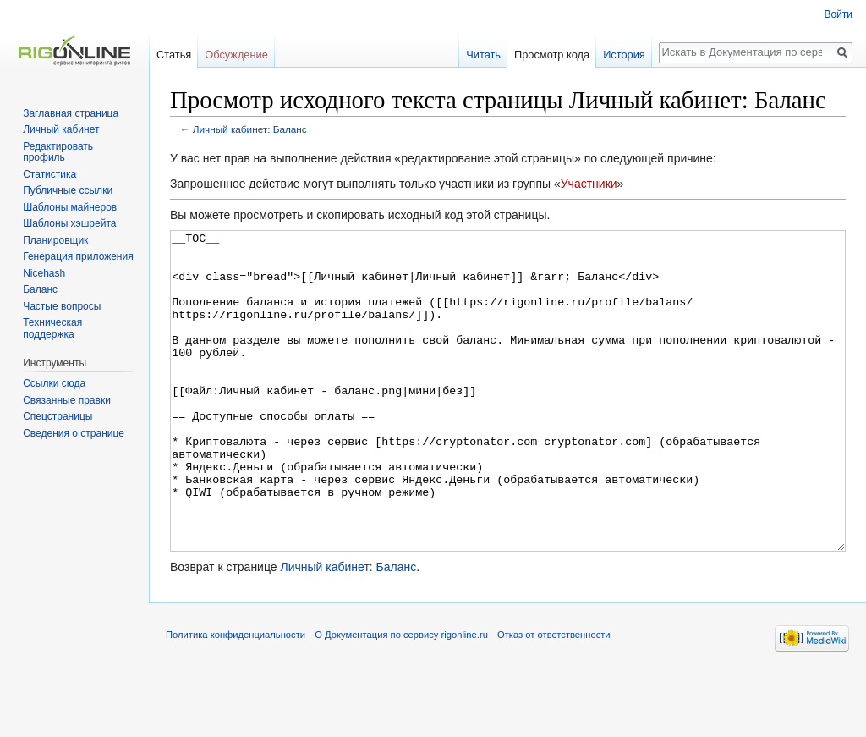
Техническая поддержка (52, 328)
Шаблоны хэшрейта (69, 223)
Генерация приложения (78, 256)
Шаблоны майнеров (70, 207)
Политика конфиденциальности (235, 698)
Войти (838, 14)
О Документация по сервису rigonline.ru (401, 698)
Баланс (40, 289)
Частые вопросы (62, 306)
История (624, 54)
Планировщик (55, 240)
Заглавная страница (70, 113)
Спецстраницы (57, 416)
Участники (589, 183)
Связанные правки (67, 400)
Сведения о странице (73, 433)
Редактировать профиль (58, 152)
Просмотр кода (551, 54)
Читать (483, 54)
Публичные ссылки (67, 190)
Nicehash (44, 273)
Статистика (49, 174)
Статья (173, 54)
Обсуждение (236, 54)
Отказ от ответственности (554, 698)
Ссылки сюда (54, 383)
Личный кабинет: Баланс (250, 129)
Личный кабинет (61, 129)
